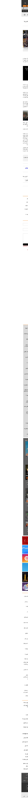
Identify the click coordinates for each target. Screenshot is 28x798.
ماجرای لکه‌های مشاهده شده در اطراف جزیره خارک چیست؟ (13, 719)
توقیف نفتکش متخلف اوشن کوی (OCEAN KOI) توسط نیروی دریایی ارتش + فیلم (15, 339)
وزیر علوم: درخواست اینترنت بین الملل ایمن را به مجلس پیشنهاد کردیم (13, 670)
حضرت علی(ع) (18, 180)
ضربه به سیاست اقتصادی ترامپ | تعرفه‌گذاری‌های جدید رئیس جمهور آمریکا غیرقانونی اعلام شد (14, 407)
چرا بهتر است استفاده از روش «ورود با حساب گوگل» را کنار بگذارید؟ (14, 686)
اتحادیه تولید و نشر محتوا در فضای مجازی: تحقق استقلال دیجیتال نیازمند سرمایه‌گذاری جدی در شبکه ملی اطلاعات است (13, 664)
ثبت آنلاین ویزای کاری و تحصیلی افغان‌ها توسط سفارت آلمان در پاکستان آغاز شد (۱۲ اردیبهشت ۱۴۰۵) (14, 597)
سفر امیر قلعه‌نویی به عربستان (19, 419)
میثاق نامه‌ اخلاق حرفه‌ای (9, 775)
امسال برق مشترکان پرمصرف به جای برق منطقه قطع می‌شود (14, 634)
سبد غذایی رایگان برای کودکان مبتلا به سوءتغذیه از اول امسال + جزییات (13, 742)
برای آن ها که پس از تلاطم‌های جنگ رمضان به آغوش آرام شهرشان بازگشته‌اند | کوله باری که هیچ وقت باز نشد (14, 706)
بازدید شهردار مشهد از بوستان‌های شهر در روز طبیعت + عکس (15, 215)
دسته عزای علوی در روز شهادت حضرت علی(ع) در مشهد (15, 205)
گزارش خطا (3, 176)
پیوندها (11, 778)
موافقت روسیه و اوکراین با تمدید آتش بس (16, 731)
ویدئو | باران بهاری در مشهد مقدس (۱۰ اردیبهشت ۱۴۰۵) (14, 507)
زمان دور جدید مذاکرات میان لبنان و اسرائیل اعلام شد (14, 757)
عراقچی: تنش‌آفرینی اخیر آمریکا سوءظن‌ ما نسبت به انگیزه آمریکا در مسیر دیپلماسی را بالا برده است (14, 723)
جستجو (7, 780)
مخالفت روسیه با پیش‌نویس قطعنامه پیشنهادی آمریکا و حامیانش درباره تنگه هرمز (14, 334)
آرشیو (15, 778)
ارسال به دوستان (10, 189)
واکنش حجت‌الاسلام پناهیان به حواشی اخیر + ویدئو (15, 202)
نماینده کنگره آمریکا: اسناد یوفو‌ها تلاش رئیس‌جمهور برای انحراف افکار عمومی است (14, 750)
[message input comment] (14, 237)
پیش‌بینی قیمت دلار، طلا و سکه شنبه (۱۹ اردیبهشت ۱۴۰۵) (14, 423)
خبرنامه (12, 192)
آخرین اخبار (24, 796)
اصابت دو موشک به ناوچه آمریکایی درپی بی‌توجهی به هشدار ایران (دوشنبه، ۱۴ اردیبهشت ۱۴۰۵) (14, 655)
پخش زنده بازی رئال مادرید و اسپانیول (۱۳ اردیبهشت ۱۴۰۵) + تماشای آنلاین (14, 650)
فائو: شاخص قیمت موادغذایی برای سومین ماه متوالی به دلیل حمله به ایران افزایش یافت (13, 385)
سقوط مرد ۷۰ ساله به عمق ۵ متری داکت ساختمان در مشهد (13, 763)
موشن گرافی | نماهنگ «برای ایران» (18, 681)
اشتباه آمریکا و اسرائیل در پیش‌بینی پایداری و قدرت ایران (14, 357)
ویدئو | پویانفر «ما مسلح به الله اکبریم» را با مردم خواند (14, 659)
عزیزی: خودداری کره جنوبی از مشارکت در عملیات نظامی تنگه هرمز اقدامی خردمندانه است (13, 352)
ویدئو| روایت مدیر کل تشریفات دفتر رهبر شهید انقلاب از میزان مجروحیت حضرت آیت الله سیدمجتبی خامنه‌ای (14, 390)
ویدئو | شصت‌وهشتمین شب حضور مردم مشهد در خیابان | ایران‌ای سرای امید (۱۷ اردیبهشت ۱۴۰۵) (14, 483)
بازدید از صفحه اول (23, 189)
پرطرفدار (16, 592)
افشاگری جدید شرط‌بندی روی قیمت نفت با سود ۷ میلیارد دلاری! (14, 396)
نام (26, 222)
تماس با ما (17, 775)
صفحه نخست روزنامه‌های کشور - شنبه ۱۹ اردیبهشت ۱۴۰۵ (13, 703)
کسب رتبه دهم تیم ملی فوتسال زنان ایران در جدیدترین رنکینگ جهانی (14, 374)
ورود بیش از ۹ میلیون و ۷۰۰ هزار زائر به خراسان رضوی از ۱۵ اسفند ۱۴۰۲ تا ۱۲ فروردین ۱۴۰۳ (12, 158)
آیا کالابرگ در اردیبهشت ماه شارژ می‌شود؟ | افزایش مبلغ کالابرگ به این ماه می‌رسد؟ (14, 629)
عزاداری (5, 180)
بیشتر (4, 440)
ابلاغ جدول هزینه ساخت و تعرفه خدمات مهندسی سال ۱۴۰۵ (14, 640)
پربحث (22, 592)
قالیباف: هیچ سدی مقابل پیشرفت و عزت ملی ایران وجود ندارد (14, 769)
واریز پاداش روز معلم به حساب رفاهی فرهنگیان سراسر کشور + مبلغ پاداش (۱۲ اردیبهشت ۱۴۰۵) (14, 602)
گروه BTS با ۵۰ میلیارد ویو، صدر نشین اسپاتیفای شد (14, 754)
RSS (3, 780)
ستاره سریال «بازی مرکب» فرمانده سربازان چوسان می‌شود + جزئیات (13, 760)
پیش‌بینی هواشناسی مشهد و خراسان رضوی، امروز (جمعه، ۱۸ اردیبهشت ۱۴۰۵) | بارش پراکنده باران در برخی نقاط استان (15, 413)
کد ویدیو (11, 82)
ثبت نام (3, 6)
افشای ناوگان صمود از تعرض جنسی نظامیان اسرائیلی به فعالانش (14, 429)
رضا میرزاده (16, 54)
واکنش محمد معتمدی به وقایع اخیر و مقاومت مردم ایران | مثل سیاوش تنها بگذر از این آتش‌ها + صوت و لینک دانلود (14, 346)
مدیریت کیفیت (21, 778)
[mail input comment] (14, 229)
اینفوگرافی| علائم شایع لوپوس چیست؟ (17, 709)
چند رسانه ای (7, 796)
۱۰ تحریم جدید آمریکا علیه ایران (19, 712)
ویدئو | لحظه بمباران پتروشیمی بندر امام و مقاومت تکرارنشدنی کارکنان (15, 607)
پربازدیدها (19, 796)
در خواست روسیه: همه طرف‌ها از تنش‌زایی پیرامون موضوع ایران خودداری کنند (14, 369)
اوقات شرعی (23, 780)
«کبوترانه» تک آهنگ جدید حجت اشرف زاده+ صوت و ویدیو (15, 460)
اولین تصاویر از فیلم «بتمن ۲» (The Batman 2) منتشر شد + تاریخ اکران (14, 738)
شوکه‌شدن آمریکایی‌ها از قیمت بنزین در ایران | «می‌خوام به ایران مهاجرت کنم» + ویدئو (14, 644)
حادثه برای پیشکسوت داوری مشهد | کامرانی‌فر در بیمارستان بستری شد (15, 613)
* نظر (14, 232)
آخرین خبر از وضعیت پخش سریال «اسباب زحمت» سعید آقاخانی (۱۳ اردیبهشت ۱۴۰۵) (13, 623)
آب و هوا (6, 778)
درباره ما (22, 775)
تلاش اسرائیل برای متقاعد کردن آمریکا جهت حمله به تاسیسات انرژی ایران (15, 715)
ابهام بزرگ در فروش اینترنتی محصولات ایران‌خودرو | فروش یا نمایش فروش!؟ (14, 380)
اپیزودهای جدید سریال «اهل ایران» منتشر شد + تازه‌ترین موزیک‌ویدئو (15, 363)
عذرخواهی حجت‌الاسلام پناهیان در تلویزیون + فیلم (16, 199)
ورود (7, 6)
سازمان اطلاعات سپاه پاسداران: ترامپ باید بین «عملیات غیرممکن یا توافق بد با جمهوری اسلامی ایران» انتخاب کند (13, 691)
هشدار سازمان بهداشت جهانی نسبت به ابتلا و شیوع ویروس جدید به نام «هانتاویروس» (14, 328)
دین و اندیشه (12, 18)
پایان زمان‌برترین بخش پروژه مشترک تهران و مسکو (15, 766)
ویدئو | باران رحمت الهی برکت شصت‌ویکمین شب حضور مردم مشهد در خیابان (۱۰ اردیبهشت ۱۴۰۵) (14, 530)
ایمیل (26, 227)
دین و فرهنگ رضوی (21, 18)
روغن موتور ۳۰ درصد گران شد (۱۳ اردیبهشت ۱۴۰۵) (14, 696)
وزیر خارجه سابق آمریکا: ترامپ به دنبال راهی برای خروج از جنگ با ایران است (14, 727)
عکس (3, 796)
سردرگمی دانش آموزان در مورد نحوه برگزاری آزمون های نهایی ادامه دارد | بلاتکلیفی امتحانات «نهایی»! (14, 618)
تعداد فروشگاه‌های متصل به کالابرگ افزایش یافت (15, 434)
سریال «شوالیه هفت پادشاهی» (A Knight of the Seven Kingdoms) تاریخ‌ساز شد (13, 734)
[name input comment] (14, 224)
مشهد (11, 180)
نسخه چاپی (24, 192)
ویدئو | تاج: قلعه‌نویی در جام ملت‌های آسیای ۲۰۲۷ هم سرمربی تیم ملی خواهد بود (15, 746)
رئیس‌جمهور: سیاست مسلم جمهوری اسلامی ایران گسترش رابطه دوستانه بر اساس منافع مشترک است (14, 401)
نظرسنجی (13, 780)
